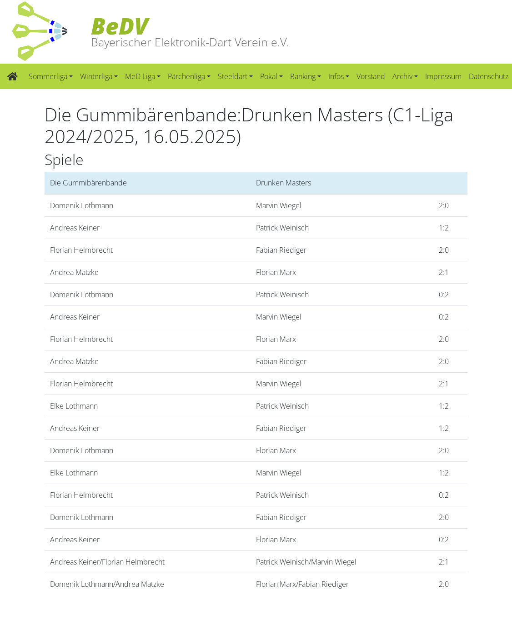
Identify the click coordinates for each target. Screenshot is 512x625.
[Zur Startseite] (12, 76)
